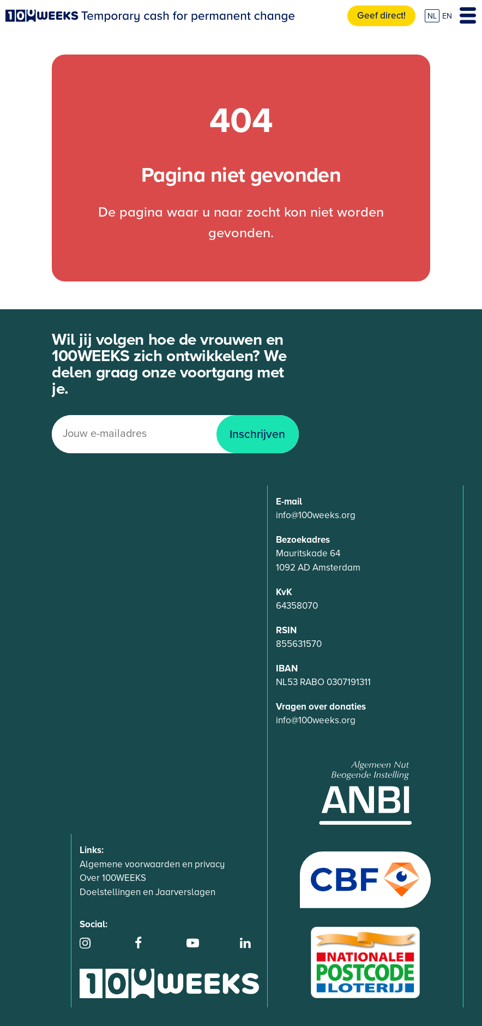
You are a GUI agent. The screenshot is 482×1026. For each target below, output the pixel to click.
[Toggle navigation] (468, 15)
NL (432, 16)
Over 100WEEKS (113, 878)
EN (447, 16)
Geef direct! (381, 15)
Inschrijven (257, 434)
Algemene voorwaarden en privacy (152, 864)
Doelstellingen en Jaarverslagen (147, 892)
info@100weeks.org (316, 515)
